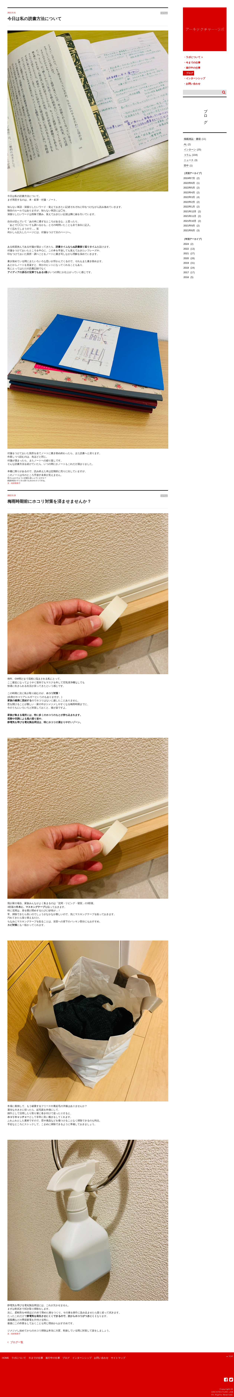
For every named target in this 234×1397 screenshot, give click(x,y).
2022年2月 (189, 202)
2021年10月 (189, 221)
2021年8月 (189, 230)
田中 (186, 165)
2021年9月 (189, 225)
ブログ (189, 73)
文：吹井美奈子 (13, 483)
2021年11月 (189, 216)
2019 (186, 263)
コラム (187, 155)
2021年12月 (189, 211)
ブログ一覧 (15, 1342)
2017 (186, 272)
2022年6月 (189, 183)
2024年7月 (189, 178)
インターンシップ (195, 78)
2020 (186, 258)
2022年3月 (189, 197)
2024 (186, 244)
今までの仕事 (193, 62)
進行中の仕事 (193, 67)
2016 (186, 277)
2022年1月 (189, 206)
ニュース (189, 160)
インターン (190, 149)
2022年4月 (189, 192)
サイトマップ (118, 1357)
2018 (186, 267)
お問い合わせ (193, 83)
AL (185, 144)
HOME (5, 1357)
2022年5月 (189, 187)
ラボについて (194, 57)
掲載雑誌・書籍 (192, 139)
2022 (186, 248)
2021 (186, 253)
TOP (230, 1356)
